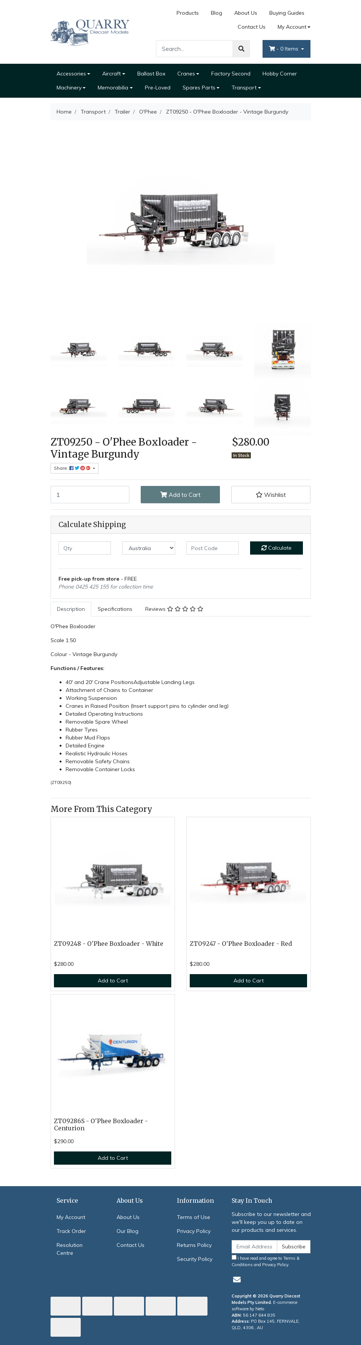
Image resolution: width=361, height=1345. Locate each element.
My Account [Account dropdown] (292, 26)
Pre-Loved (158, 87)
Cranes (186, 73)
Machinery (69, 87)
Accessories (71, 73)
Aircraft (111, 73)
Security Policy (194, 1259)
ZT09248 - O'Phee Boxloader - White (108, 943)
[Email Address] (255, 1246)
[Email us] (237, 1279)
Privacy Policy (193, 1231)
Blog (216, 12)
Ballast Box (151, 73)
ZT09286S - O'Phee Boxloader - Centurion (101, 1125)
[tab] (71, 609)
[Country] (148, 548)
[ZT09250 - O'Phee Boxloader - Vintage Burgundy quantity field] (90, 494)
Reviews (174, 609)
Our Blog (127, 1231)
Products (188, 12)
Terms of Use (193, 1217)
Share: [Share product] (73, 468)
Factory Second (230, 73)
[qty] (84, 548)
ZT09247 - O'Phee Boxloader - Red (241, 943)
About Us (245, 12)
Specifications (115, 609)
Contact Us (252, 26)
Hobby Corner (280, 73)
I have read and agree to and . (266, 1261)
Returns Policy (194, 1245)
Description (71, 609)
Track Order (71, 1231)
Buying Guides (286, 12)
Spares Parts (199, 87)
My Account (71, 1217)
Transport (244, 87)
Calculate (276, 547)
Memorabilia (113, 87)
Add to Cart (180, 494)
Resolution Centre (70, 1249)
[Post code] (212, 548)
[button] (270, 494)
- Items (284, 48)
